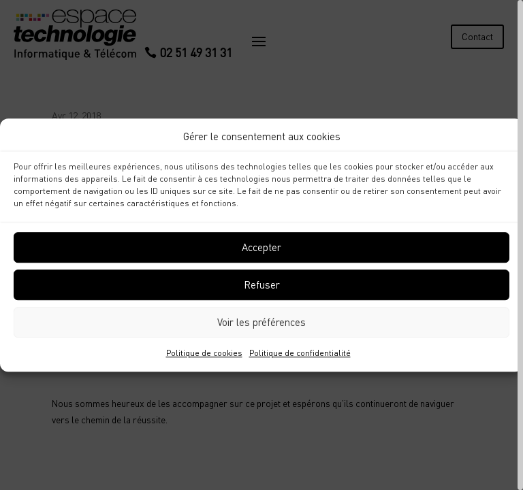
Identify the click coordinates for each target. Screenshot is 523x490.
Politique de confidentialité (300, 353)
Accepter (261, 248)
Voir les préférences (261, 322)
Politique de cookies (204, 353)
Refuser (262, 285)
